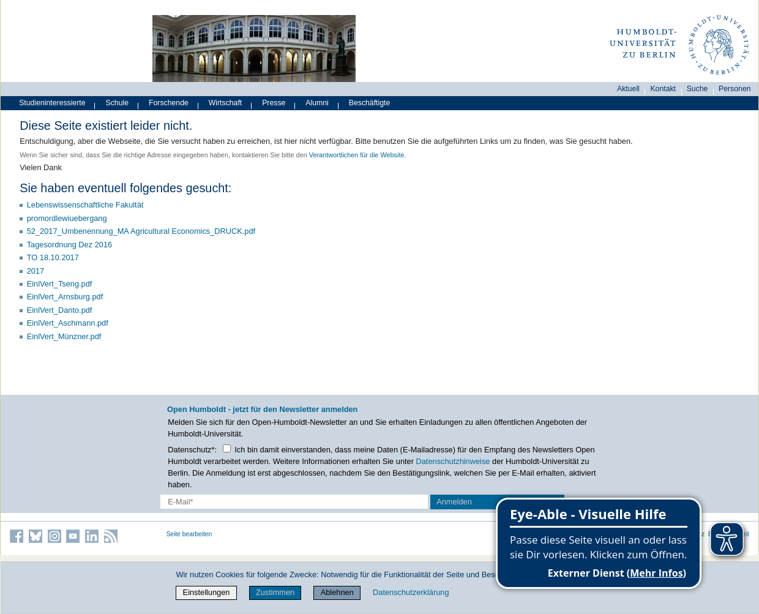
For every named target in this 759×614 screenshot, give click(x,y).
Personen (735, 88)
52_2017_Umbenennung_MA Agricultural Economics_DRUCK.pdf (141, 231)
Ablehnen (337, 592)
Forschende (169, 103)
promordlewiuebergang (67, 218)
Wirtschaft (225, 103)
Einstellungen (206, 592)
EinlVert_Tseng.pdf (59, 283)
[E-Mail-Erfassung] (294, 502)
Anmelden (454, 501)
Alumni (317, 103)
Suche (697, 88)
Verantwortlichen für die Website (357, 155)
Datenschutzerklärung (411, 592)
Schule (117, 103)
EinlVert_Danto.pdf (59, 310)
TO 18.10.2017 (53, 257)
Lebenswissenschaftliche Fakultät (85, 204)
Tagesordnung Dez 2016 (69, 244)
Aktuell (628, 88)
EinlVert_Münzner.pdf (64, 336)
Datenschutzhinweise (453, 461)
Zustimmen (275, 592)
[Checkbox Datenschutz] (227, 448)
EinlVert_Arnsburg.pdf (65, 296)
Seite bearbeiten (189, 534)
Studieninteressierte (52, 103)
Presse (273, 103)
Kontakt (663, 88)
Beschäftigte (370, 103)
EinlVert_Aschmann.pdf (67, 323)
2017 (35, 270)
